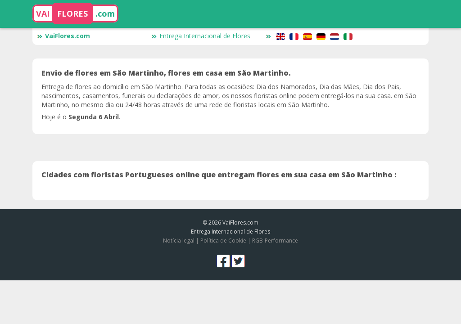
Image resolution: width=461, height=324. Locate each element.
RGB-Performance (275, 240)
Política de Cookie (223, 240)
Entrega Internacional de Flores (200, 36)
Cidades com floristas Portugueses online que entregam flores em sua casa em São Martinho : (219, 175)
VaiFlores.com (63, 36)
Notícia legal (178, 240)
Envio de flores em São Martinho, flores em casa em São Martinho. (166, 73)
